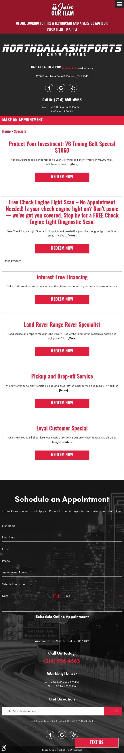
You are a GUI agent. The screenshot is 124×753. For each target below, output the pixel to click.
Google (61, 88)
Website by (70, 749)
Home (6, 131)
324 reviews (85, 68)
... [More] (72, 164)
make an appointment (22, 120)
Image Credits (49, 749)
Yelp (73, 88)
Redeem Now (62, 177)
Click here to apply (62, 29)
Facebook (49, 88)
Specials (20, 131)
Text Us (96, 743)
